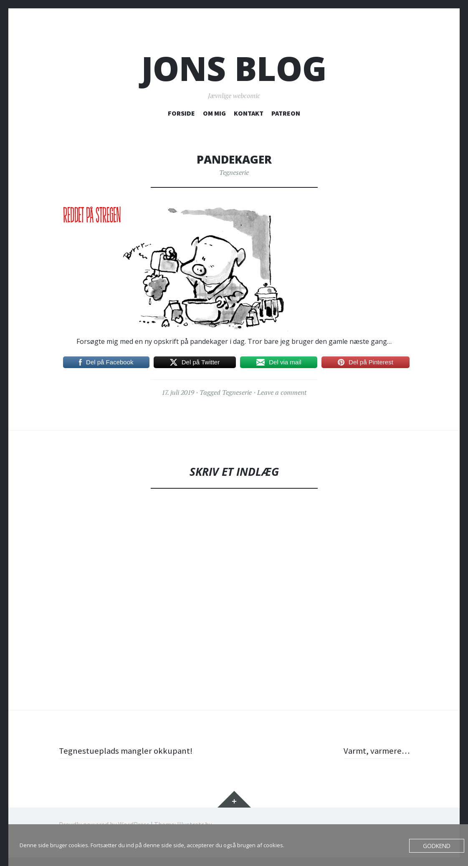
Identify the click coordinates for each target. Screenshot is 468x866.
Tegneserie (234, 172)
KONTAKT (248, 113)
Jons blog (234, 68)
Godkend (437, 845)
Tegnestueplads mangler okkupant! (128, 750)
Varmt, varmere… (375, 750)
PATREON (285, 113)
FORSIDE (181, 113)
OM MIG (214, 113)
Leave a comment (281, 392)
